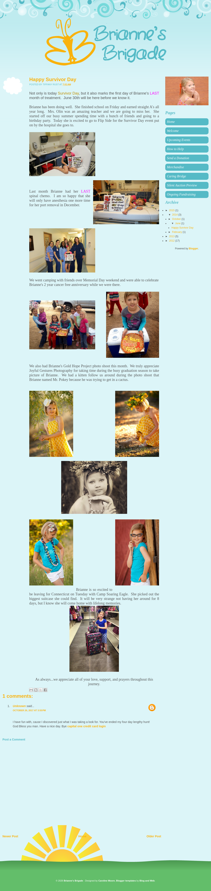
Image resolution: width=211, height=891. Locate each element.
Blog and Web (147, 880)
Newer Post (10, 836)
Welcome (173, 131)
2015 (172, 210)
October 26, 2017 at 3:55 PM (29, 710)
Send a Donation (178, 158)
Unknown (19, 706)
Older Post (154, 836)
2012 (172, 240)
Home (82, 836)
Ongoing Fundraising (181, 194)
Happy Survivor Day (182, 227)
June (178, 223)
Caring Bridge (176, 176)
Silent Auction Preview (182, 185)
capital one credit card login (86, 726)
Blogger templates (126, 880)
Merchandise (175, 167)
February (177, 232)
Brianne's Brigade (73, 880)
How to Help (175, 149)
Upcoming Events (178, 140)
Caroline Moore (106, 880)
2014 (175, 214)
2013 (172, 236)
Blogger (193, 248)
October (177, 219)
